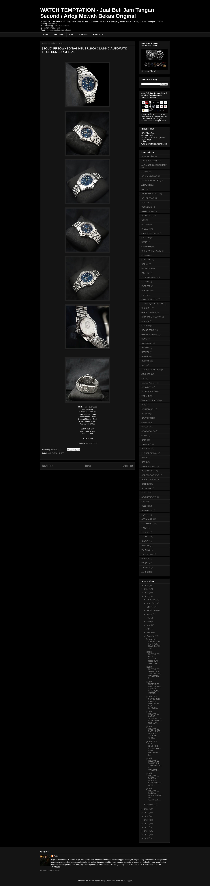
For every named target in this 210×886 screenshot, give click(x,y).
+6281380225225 (62, 26)
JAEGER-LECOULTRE (151, 370)
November (151, 603)
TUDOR (144, 537)
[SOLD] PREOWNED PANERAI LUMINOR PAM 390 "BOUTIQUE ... (153, 794)
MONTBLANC (147, 409)
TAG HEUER (59, 453)
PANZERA (145, 449)
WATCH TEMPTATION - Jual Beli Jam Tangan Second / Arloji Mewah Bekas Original (97, 13)
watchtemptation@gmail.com (59, 30)
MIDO (143, 405)
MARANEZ (146, 396)
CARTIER (145, 238)
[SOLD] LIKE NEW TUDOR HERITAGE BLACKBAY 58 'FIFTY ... (153, 643)
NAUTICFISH (147, 418)
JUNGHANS (146, 374)
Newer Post (47, 466)
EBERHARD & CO (149, 277)
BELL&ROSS (147, 198)
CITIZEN (145, 255)
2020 (146, 816)
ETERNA (145, 282)
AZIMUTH (145, 185)
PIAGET (144, 458)
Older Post (128, 466)
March (149, 632)
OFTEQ (144, 422)
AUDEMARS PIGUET (150, 181)
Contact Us (98, 35)
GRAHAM (145, 326)
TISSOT (144, 532)
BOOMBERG (146, 207)
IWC (143, 365)
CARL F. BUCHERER (150, 233)
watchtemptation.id (52, 28)
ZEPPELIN (146, 567)
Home (45, 35)
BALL (143, 189)
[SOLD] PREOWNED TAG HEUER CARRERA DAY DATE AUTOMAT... (153, 764)
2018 (146, 824)
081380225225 (91, 443)
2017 (146, 827)
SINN (143, 502)
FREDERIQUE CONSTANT (152, 304)
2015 (146, 835)
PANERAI (145, 444)
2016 (146, 831)
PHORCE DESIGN (149, 453)
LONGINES (146, 387)
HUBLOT (145, 361)
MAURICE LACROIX (150, 400)
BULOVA (145, 224)
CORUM (145, 264)
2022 (146, 809)
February (151, 636)
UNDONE (145, 545)
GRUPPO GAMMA (149, 334)
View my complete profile (49, 870)
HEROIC (145, 356)
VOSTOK (145, 559)
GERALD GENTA (148, 312)
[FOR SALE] (146, 156)
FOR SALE (59, 35)
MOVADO (145, 414)
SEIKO (144, 493)
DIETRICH (145, 273)
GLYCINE (145, 321)
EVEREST (145, 286)
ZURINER (145, 572)
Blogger (129, 881)
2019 (146, 820)
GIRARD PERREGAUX (151, 317)
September (151, 610)
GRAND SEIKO (147, 330)
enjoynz (112, 881)
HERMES (145, 352)
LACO (144, 378)
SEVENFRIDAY (148, 497)
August (150, 614)
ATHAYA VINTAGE (149, 176)
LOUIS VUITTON (148, 392)
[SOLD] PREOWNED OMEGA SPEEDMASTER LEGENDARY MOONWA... (154, 717)
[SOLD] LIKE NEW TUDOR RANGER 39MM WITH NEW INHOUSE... (153, 702)
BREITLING (146, 216)
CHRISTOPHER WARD (151, 251)
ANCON (144, 172)
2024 (146, 593)
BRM (143, 220)
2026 (146, 585)
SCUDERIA (146, 488)
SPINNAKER (146, 510)
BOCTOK (145, 203)
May (149, 625)
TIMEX (144, 528)
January (150, 804)
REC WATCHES (148, 471)
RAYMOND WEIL (148, 466)
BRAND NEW (147, 211)
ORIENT (145, 436)
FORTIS (144, 295)
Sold (71, 35)
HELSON (145, 348)
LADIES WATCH (148, 383)
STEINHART (146, 519)
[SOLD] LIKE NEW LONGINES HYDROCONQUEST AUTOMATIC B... (153, 748)
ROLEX (144, 484)
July (148, 618)
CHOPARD (146, 246)
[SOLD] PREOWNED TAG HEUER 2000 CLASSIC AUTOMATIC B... (153, 672)
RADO (144, 462)
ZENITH (144, 563)
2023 (146, 596)
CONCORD (146, 260)
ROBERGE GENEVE (150, 475)
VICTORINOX (147, 554)
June (149, 621)
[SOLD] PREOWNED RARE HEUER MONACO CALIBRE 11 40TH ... (153, 732)
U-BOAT (144, 541)
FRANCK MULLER (149, 299)
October (150, 607)
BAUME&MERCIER (149, 194)
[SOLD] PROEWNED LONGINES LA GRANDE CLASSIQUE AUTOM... (153, 687)
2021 (146, 813)
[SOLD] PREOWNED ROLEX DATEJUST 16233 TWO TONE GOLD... (153, 657)
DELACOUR (146, 268)
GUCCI (144, 339)
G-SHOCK (145, 308)
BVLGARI (145, 229)
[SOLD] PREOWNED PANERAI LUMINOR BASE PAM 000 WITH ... (153, 779)
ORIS (143, 440)
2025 (146, 589)
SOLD (50, 453)
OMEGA (144, 427)
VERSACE (145, 550)
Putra (56, 856)
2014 (146, 838)
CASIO (144, 242)
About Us (83, 35)
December (151, 599)
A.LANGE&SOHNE (149, 161)
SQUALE (145, 515)
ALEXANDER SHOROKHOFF (153, 165)
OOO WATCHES (148, 431)
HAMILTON (146, 343)
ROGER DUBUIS (148, 480)
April (149, 629)
